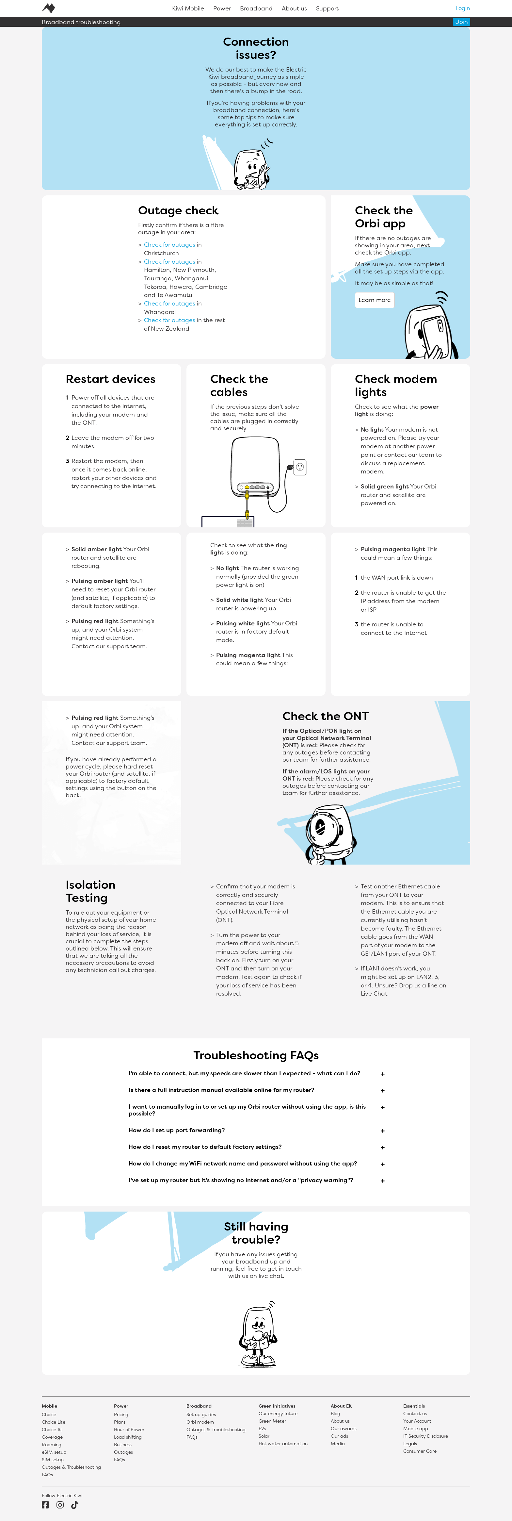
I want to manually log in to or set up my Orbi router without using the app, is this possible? (247, 1110)
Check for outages (169, 245)
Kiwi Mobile (188, 9)
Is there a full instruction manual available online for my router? (221, 1090)
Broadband (256, 9)
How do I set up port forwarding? (177, 1130)
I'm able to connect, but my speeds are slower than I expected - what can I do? (244, 1074)
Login (463, 8)
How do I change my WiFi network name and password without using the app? (243, 1164)
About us (294, 9)
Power (222, 9)
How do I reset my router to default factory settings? (205, 1147)
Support (327, 9)
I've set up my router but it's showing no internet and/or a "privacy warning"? (241, 1180)
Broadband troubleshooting (81, 22)
